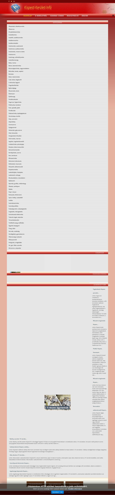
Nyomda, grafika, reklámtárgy (17, 183)
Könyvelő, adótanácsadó (16, 167)
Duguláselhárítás (14, 85)
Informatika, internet (15, 139)
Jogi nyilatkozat (55, 484)
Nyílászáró (12, 181)
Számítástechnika (14, 203)
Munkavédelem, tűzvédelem (17, 178)
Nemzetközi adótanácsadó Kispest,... (100, 408)
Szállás (11, 200)
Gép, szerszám (13, 119)
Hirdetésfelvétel (35, 484)
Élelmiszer (12, 94)
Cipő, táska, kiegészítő (15, 80)
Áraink (85, 16)
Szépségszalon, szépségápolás (18, 209)
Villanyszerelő (13, 240)
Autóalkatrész (13, 35)
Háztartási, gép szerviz (15, 130)
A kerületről (41, 16)
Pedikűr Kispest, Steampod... (97, 350)
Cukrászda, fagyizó (14, 82)
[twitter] (11, 1)
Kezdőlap (27, 16)
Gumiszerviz (12, 124)
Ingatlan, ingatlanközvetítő (16, 141)
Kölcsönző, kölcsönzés (15, 161)
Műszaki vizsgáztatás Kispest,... (99, 322)
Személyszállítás (13, 206)
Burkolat (11, 74)
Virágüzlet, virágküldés (15, 242)
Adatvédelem (74, 484)
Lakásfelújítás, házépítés (16, 172)
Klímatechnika (13, 158)
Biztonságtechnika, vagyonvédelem (19, 68)
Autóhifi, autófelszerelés (16, 37)
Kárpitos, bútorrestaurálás (16, 147)
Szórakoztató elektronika (16, 214)
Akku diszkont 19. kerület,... (17, 455)
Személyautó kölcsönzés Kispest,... (20, 463)
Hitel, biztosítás (13, 133)
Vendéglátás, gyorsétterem (16, 234)
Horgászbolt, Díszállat (15, 136)
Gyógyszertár (12, 127)
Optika (10, 189)
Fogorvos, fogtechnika (15, 102)
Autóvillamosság (13, 60)
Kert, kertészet (13, 155)
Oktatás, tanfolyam (14, 186)
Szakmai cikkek (57, 16)
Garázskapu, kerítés (14, 116)
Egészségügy (12, 88)
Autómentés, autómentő (16, 46)
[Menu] (112, 15)
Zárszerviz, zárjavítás (15, 248)
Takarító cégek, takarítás (16, 217)
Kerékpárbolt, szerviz (15, 153)
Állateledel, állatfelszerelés (16, 26)
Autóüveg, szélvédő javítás (16, 57)
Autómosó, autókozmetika (16, 49)
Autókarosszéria (13, 40)
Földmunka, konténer (15, 105)
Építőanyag (12, 96)
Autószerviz (12, 54)
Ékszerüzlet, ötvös (14, 91)
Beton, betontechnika (15, 66)
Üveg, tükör (12, 228)
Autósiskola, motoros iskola (17, 52)
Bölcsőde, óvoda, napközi (16, 71)
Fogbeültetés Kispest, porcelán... (99, 291)
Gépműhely (12, 122)
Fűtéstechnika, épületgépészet (17, 113)
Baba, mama (12, 63)
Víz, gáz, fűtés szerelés (15, 245)
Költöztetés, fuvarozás (15, 164)
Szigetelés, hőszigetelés (16, 212)
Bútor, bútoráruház (14, 77)
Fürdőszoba (12, 110)
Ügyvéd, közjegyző (14, 226)
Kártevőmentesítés (14, 150)
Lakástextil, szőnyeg (14, 175)
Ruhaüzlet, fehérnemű (15, 195)
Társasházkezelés (14, 220)
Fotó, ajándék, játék (14, 108)
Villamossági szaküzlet (15, 237)
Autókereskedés (13, 43)
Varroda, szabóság (14, 231)
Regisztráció (73, 16)
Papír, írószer (12, 192)
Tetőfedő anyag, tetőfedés (16, 223)
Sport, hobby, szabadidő (16, 197)
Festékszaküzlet (13, 99)
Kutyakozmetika (13, 169)
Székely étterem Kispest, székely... (19, 447)
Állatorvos (12, 29)
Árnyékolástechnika (14, 32)
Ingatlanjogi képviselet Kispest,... (19, 471)
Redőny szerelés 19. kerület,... (18, 439)
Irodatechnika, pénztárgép (16, 144)
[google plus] (14, 1)
